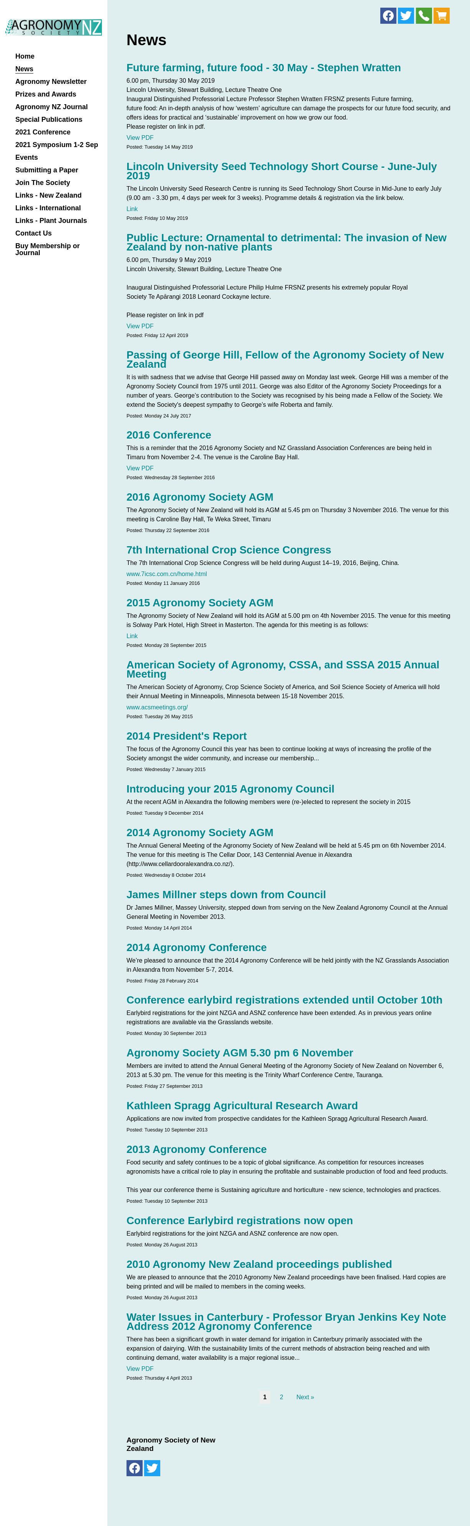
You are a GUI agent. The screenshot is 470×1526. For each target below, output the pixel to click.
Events (26, 157)
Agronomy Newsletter (51, 81)
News (24, 69)
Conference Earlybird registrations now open (240, 1220)
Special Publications (48, 119)
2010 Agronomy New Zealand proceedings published (259, 1264)
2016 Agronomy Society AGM (200, 497)
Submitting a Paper (46, 170)
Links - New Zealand (48, 195)
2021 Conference (43, 132)
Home (25, 56)
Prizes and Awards (45, 94)
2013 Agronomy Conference (197, 1149)
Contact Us (33, 233)
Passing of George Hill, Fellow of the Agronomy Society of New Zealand (285, 359)
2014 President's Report (187, 736)
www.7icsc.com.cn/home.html (167, 574)
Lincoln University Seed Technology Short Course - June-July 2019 (282, 171)
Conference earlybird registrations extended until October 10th (284, 1000)
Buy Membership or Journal (47, 249)
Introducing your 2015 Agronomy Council (230, 789)
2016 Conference (169, 435)
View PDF (140, 137)
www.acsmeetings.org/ (157, 707)
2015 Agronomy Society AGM (200, 603)
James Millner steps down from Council (226, 895)
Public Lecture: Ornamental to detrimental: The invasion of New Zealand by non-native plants (287, 242)
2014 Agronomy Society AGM (200, 832)
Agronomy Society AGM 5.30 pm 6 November (240, 1053)
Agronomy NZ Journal (51, 107)
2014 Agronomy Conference (197, 947)
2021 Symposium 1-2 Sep (56, 145)
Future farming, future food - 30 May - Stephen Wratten (264, 68)
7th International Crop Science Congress (229, 550)
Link (132, 209)
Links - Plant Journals (51, 220)
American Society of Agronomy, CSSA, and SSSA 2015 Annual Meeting (283, 669)
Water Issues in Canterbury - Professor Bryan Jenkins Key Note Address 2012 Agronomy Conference (286, 1321)
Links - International (48, 208)
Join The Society (42, 183)
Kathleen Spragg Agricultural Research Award (242, 1106)
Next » (305, 1397)
